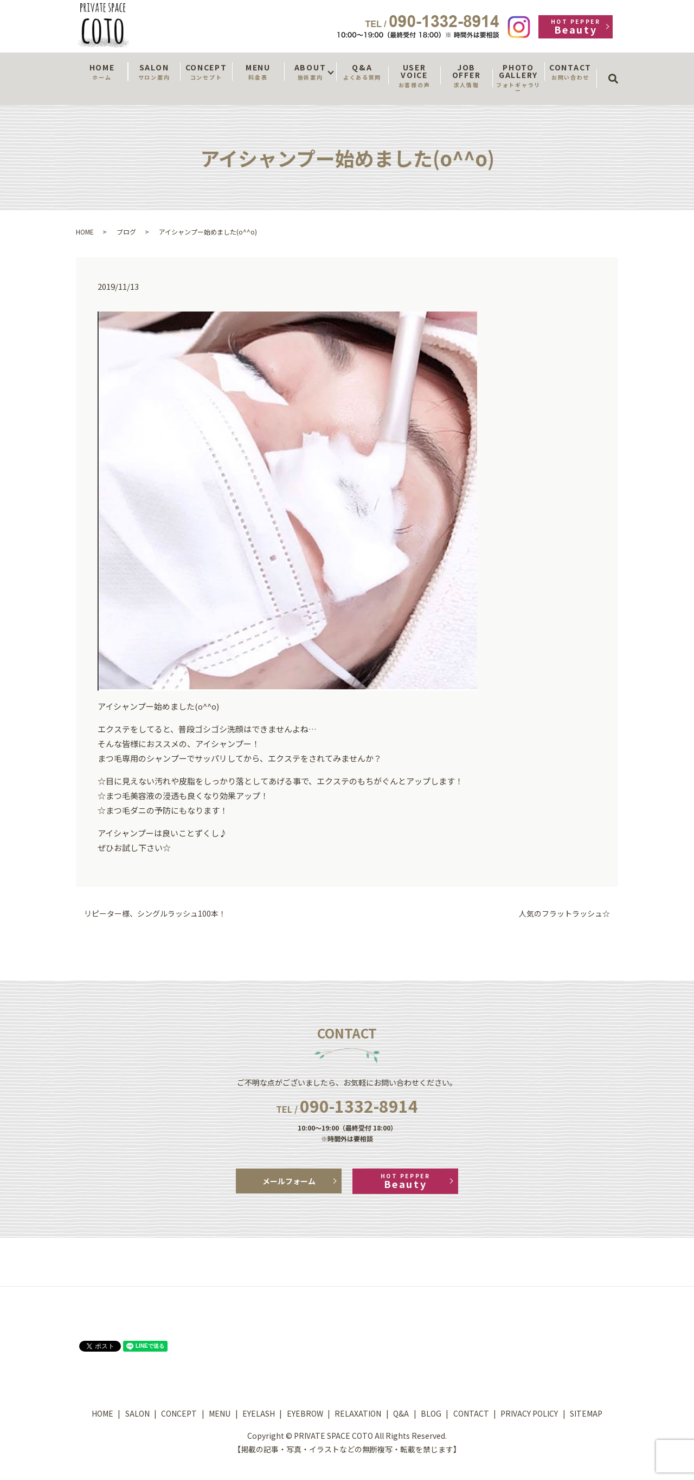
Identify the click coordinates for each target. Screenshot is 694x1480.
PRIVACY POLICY (529, 1413)
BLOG (431, 1413)
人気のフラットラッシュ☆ (564, 913)
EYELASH (258, 1413)
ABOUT (310, 71)
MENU (258, 71)
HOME (102, 71)
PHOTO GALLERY (518, 78)
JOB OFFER (466, 75)
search (616, 68)
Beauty (575, 26)
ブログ (126, 231)
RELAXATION (358, 1413)
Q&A (362, 71)
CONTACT (570, 71)
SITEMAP (586, 1413)
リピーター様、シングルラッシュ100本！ (155, 913)
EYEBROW (305, 1413)
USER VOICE (414, 75)
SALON (154, 71)
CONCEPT (206, 71)
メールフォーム (289, 1181)
